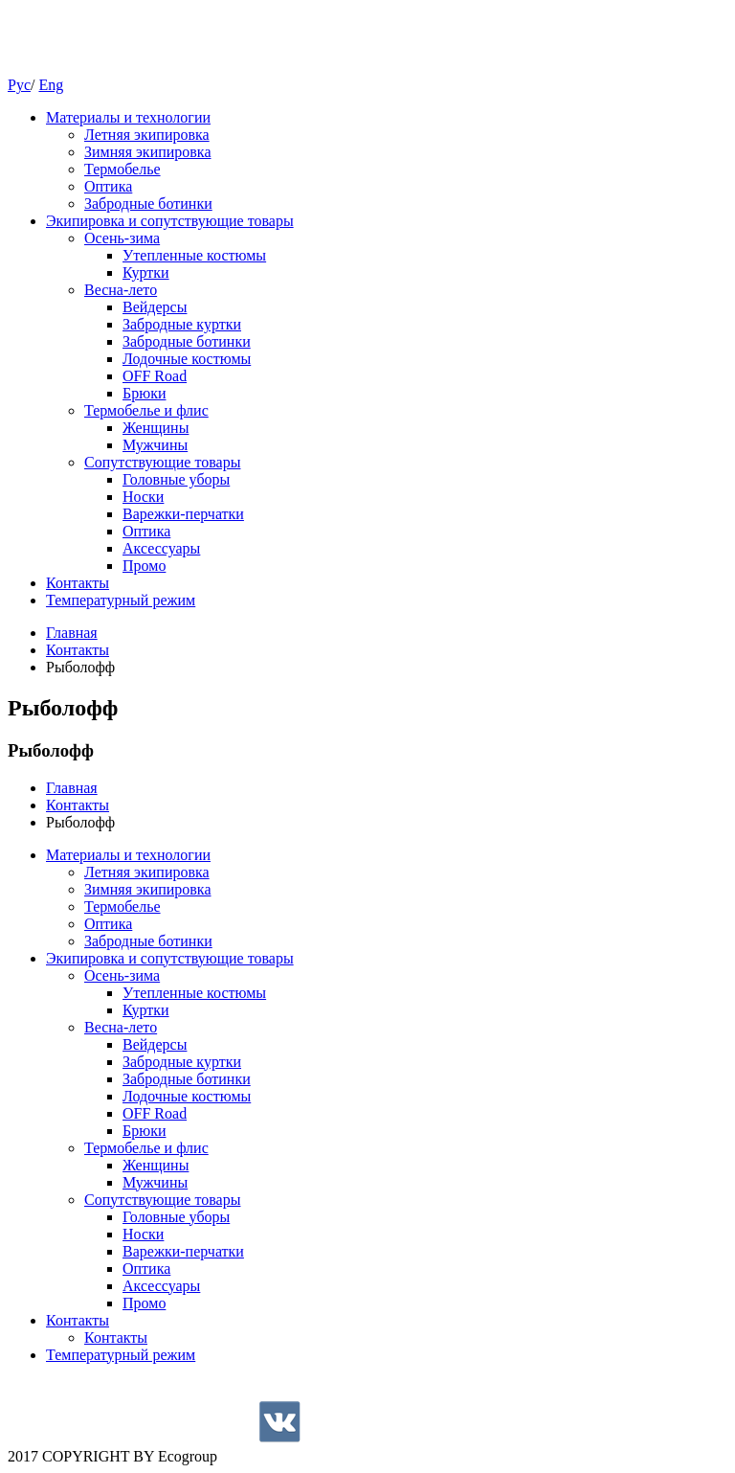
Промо (144, 565)
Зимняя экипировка (148, 152)
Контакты (77, 583)
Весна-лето (120, 290)
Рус (19, 85)
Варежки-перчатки (183, 514)
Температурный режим (120, 600)
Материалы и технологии (128, 117)
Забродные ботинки (148, 203)
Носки (143, 496)
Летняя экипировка (147, 134)
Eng (50, 85)
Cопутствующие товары (162, 462)
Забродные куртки (181, 324)
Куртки (145, 272)
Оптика (108, 186)
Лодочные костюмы (186, 359)
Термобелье (122, 169)
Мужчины (155, 445)
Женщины (155, 427)
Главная (72, 632)
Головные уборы (176, 479)
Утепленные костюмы (194, 255)
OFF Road (154, 376)
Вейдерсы (154, 307)
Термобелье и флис (146, 410)
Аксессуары (161, 548)
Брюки (144, 393)
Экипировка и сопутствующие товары (170, 221)
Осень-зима (122, 238)
